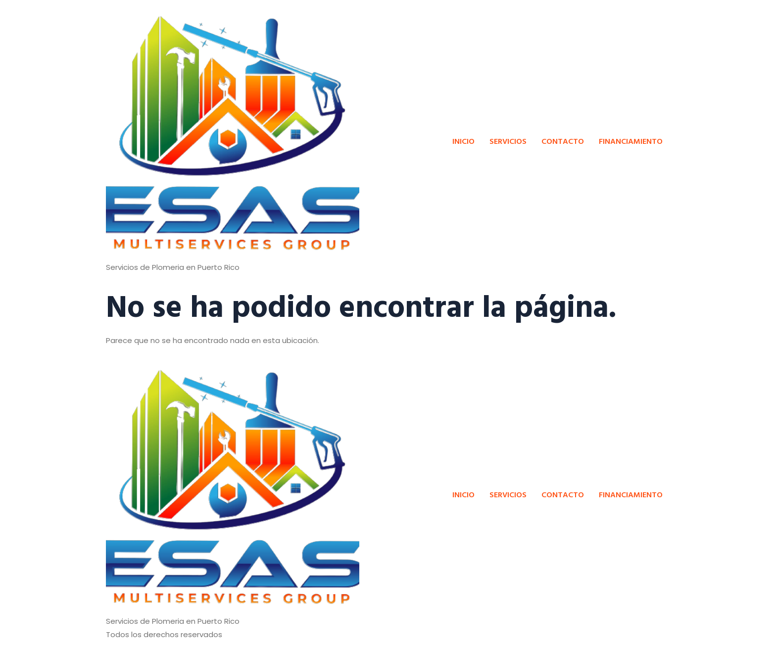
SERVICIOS (508, 141)
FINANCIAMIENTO (631, 141)
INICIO (463, 141)
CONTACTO (562, 141)
